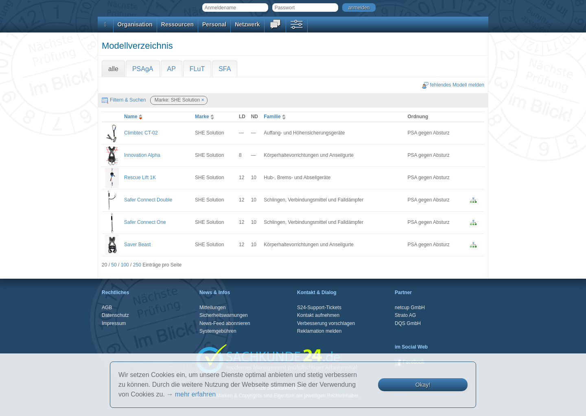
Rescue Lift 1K (140, 177)
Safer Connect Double (148, 200)
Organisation (135, 24)
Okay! (423, 384)
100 (125, 265)
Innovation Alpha (142, 155)
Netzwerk (247, 24)
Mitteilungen (212, 307)
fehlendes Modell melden (453, 85)
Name (134, 116)
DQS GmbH (408, 323)
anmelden (359, 8)
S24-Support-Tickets (319, 307)
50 (113, 265)
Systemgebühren (217, 331)
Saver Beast (137, 244)
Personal (214, 24)
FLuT (197, 68)
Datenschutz (115, 315)
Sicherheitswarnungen (223, 315)
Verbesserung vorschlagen (326, 323)
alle (113, 68)
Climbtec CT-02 (141, 133)
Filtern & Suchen (124, 100)
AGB (107, 307)
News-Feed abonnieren (224, 323)
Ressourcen (177, 24)
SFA (225, 68)
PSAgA (142, 68)
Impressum (114, 323)
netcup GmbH (410, 307)
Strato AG (405, 315)
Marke (205, 116)
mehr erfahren (195, 394)
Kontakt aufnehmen (318, 315)
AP (171, 68)
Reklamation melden (319, 331)
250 (137, 265)
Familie (275, 116)
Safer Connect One (145, 222)
